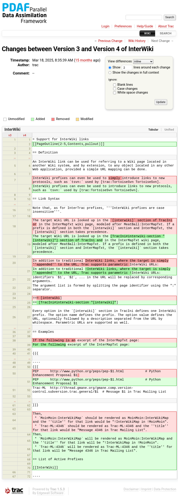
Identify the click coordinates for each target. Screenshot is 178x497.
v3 (9, 135)
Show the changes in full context (133, 72)
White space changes (132, 92)
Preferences (123, 26)
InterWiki (141, 49)
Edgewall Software (50, 493)
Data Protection (165, 489)
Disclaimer (131, 489)
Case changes (127, 89)
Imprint (146, 489)
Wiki (147, 33)
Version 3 (66, 49)
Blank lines (125, 85)
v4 (24, 135)
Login (105, 26)
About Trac (166, 26)
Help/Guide (145, 26)
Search (165, 33)
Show (114, 67)
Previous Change (110, 41)
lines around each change (146, 67)
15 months (83, 60)
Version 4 (106, 49)
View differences (120, 61)
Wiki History (136, 41)
